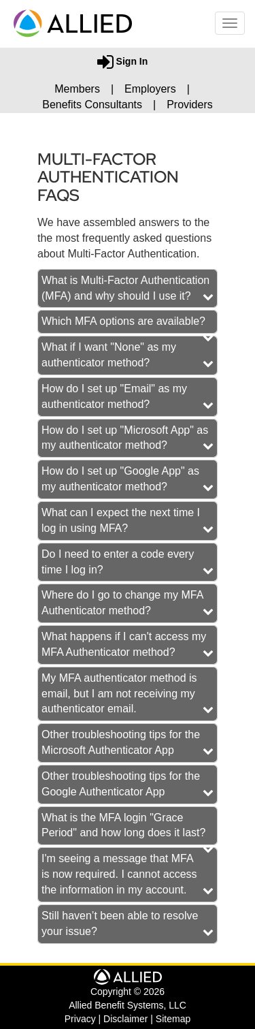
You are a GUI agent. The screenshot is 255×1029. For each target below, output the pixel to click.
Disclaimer (125, 1018)
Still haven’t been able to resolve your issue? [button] (119, 923)
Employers (150, 89)
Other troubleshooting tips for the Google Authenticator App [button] (120, 783)
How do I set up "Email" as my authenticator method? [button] (114, 396)
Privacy (80, 1018)
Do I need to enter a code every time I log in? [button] (117, 561)
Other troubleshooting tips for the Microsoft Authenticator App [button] (120, 742)
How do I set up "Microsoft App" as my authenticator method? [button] (124, 438)
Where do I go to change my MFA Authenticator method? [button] (122, 602)
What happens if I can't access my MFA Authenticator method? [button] (123, 644)
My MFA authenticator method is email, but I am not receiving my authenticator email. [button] (119, 693)
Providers (190, 104)
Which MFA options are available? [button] (123, 321)
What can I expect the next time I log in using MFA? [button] (120, 520)
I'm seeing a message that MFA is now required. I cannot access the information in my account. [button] (119, 874)
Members (77, 89)
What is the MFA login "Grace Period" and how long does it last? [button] (123, 825)
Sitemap (173, 1018)
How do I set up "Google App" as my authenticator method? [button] (120, 478)
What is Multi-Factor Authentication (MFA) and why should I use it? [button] (125, 288)
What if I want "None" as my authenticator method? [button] (108, 354)
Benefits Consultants (92, 104)
